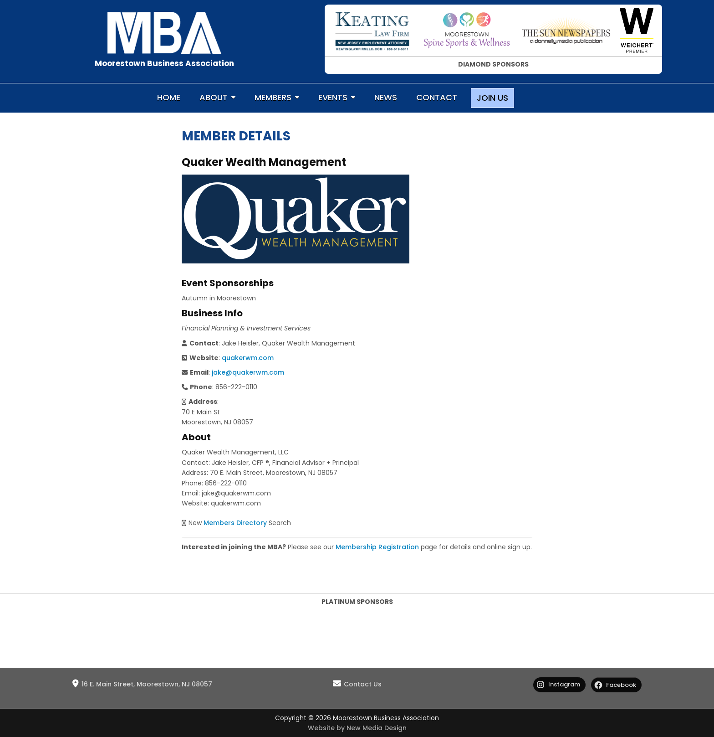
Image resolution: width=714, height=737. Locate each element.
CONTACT (436, 97)
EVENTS (332, 97)
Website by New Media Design (357, 727)
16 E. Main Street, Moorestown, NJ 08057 (147, 684)
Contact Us (363, 684)
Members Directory (235, 522)
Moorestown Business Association (164, 63)
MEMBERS (273, 97)
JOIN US (492, 97)
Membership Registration (377, 546)
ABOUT (213, 97)
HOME (168, 97)
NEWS (385, 97)
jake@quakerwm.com (248, 372)
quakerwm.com (248, 357)
